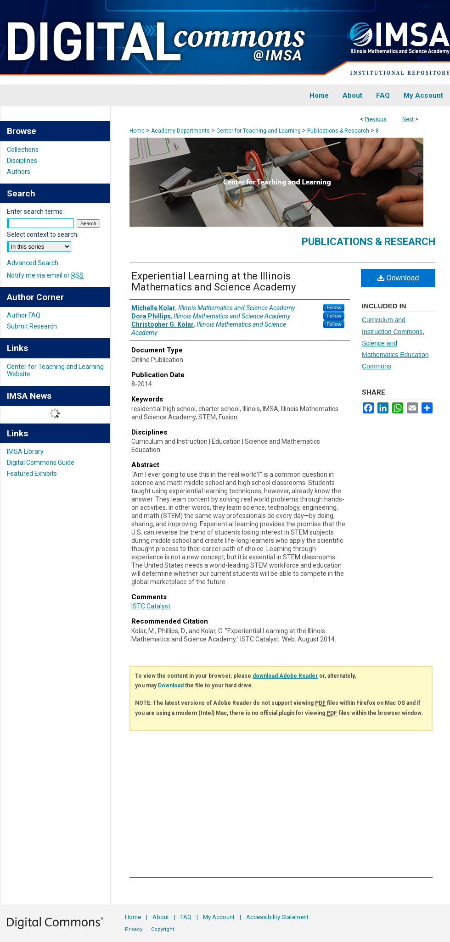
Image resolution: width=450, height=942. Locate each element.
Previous (376, 119)
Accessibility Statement (277, 917)
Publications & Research (338, 131)
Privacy (133, 929)
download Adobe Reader (285, 676)
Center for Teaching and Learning (258, 131)
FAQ (185, 917)
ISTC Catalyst (150, 606)
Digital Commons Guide (40, 462)
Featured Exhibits (32, 473)
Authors (18, 171)
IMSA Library (25, 451)
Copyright (162, 929)
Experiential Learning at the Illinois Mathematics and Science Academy (213, 281)
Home (137, 131)
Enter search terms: (35, 211)
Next (408, 119)
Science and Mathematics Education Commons (395, 355)
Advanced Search (32, 263)
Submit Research (32, 326)
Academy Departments (180, 131)
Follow (333, 307)
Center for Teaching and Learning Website (55, 370)
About (160, 917)
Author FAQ (23, 315)
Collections (23, 149)
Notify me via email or (45, 275)
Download (398, 278)
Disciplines (22, 160)
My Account (219, 917)
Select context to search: (43, 234)
